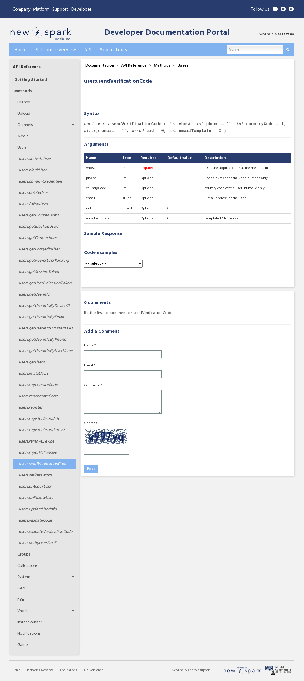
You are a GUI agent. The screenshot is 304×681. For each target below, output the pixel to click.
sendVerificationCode (43, 464)
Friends (23, 102)
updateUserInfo (38, 509)
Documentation (100, 65)
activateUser (35, 159)
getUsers (32, 362)
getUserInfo (34, 294)
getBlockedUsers (39, 215)
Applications (68, 670)
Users (21, 147)
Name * (90, 346)
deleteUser (33, 192)
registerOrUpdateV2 (42, 430)
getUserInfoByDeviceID (44, 305)
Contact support (199, 670)
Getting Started (30, 79)
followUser (33, 204)
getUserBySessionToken (45, 283)
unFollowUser (36, 498)
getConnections (38, 238)
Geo (21, 588)
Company (21, 9)
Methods (23, 91)
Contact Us (284, 34)
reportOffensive (38, 452)
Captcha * (92, 423)
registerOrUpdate (39, 418)
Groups (23, 554)
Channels (25, 125)
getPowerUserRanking (44, 260)
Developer (81, 9)
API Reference (27, 67)
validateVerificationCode (45, 531)
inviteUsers (33, 373)
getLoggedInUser (39, 249)
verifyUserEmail (37, 543)
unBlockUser (35, 486)
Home (16, 670)
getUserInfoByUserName (45, 351)
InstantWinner (29, 622)
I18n (20, 599)
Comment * (93, 385)
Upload (23, 113)
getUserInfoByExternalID (45, 328)
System (23, 577)
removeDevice (36, 441)
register (30, 407)
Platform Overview (40, 670)
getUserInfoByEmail (41, 317)
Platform (41, 9)
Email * (89, 365)
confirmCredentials (40, 181)
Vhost (22, 611)
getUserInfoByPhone (42, 339)
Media (22, 136)
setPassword (35, 475)
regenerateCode (38, 385)
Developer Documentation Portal (167, 32)
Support (60, 9)
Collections (27, 565)
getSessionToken (39, 272)
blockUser (33, 170)
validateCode (35, 520)
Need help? (180, 670)
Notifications (28, 633)
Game (22, 644)
